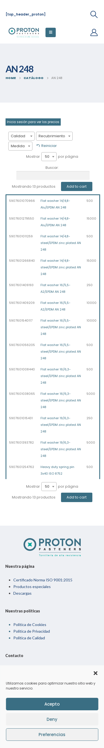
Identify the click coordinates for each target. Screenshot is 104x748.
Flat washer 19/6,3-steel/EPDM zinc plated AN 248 (60, 425)
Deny (52, 719)
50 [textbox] (47, 156)
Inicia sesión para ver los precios (33, 122)
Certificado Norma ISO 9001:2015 (42, 579)
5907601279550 (21, 218)
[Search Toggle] (94, 14)
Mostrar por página (52, 156)
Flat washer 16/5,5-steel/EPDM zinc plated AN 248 (60, 327)
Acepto (52, 704)
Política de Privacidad (31, 631)
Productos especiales (32, 586)
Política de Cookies (29, 624)
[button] (95, 672)
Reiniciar (49, 145)
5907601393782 (21, 442)
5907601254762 (21, 467)
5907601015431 (21, 418)
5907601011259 (21, 236)
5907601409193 (21, 285)
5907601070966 (22, 201)
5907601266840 (22, 260)
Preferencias (52, 734)
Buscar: (53, 172)
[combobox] (21, 136)
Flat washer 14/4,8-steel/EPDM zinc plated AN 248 (60, 243)
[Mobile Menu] (50, 32)
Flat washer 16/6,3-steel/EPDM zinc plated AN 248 (60, 376)
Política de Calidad (29, 637)
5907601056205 (22, 345)
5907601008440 (22, 369)
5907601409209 (22, 303)
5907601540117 (20, 320)
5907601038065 (22, 393)
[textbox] (21, 136)
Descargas (22, 593)
